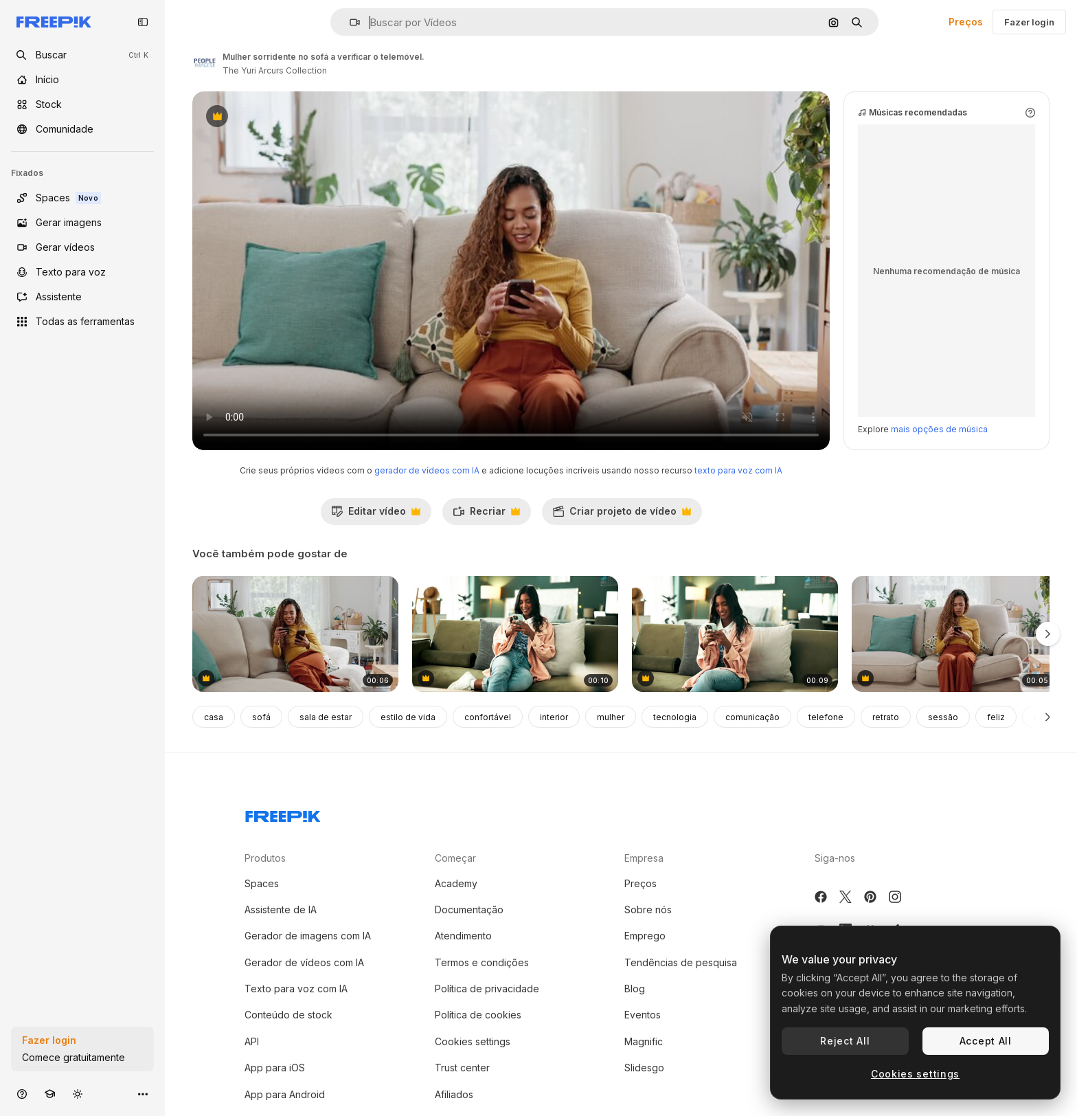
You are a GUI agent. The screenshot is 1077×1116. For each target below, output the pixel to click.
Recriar (486, 514)
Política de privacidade (487, 988)
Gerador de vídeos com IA (304, 962)
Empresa (644, 858)
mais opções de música (939, 429)
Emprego (645, 935)
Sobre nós (648, 909)
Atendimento (463, 935)
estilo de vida (408, 717)
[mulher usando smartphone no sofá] (515, 634)
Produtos (265, 858)
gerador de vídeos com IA (426, 470)
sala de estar (325, 717)
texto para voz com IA (738, 470)
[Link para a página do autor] (204, 61)
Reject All (845, 1041)
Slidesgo (644, 1067)
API (252, 1041)
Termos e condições (482, 962)
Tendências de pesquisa (680, 962)
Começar (455, 858)
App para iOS (275, 1067)
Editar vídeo (375, 514)
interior (554, 717)
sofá (261, 717)
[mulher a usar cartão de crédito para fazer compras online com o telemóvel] (295, 634)
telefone (825, 717)
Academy (456, 883)
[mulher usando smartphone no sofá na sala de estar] (735, 634)
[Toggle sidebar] (143, 22)
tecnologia (674, 717)
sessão (943, 717)
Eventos (642, 1014)
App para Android (285, 1094)
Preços (966, 21)
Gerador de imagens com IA (308, 935)
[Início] (82, 80)
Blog (634, 988)
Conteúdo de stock (288, 1014)
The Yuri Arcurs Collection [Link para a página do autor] (275, 70)
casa (213, 717)
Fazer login (1029, 21)
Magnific (643, 1041)
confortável (487, 717)
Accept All (986, 1041)
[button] (349, 22)
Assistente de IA (281, 909)
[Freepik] (53, 21)
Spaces (262, 883)
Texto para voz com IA (296, 988)
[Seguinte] (1048, 717)
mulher (610, 717)
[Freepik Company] (283, 813)
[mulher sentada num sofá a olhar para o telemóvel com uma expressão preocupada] (955, 634)
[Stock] (82, 104)
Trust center (462, 1067)
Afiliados (454, 1094)
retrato (885, 717)
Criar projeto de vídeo (621, 514)
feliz (996, 717)
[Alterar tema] (78, 1093)
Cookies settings (472, 1041)
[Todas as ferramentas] (82, 322)
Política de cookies (478, 1014)
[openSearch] (82, 55)
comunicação (752, 717)
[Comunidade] (82, 129)
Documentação (469, 909)
